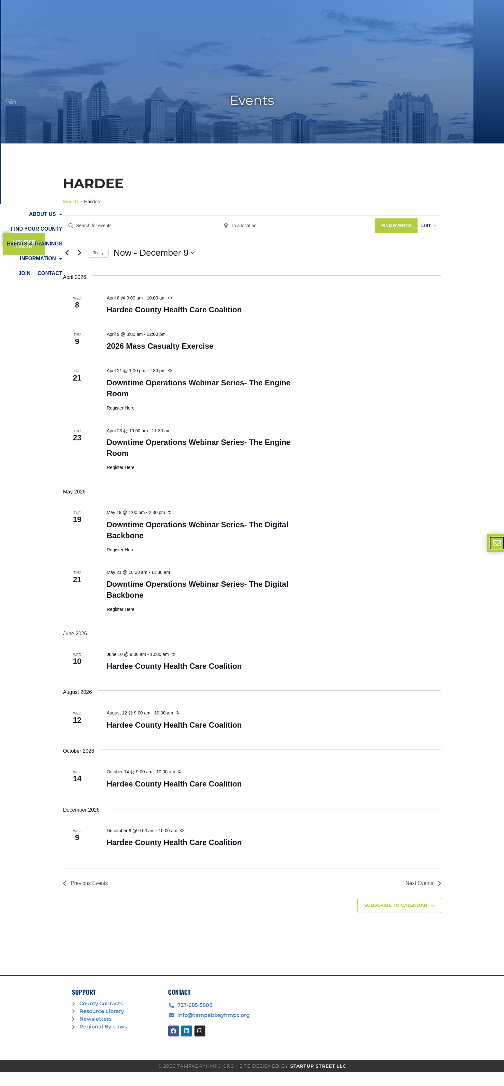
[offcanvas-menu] (497, 543)
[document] (252, 543)
